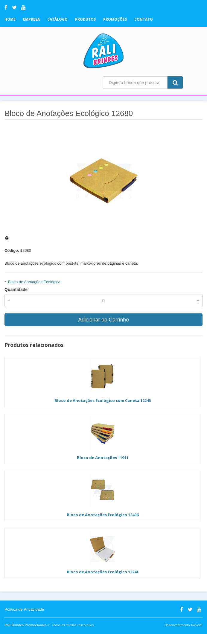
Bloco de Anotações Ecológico (34, 282)
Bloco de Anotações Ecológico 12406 (102, 514)
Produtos (85, 19)
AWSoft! (197, 625)
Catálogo (57, 19)
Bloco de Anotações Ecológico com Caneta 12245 (102, 400)
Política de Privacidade (24, 609)
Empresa (31, 19)
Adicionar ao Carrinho (103, 320)
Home (10, 19)
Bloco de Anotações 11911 (102, 457)
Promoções (115, 19)
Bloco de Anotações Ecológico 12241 (102, 571)
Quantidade (16, 289)
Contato (143, 19)
